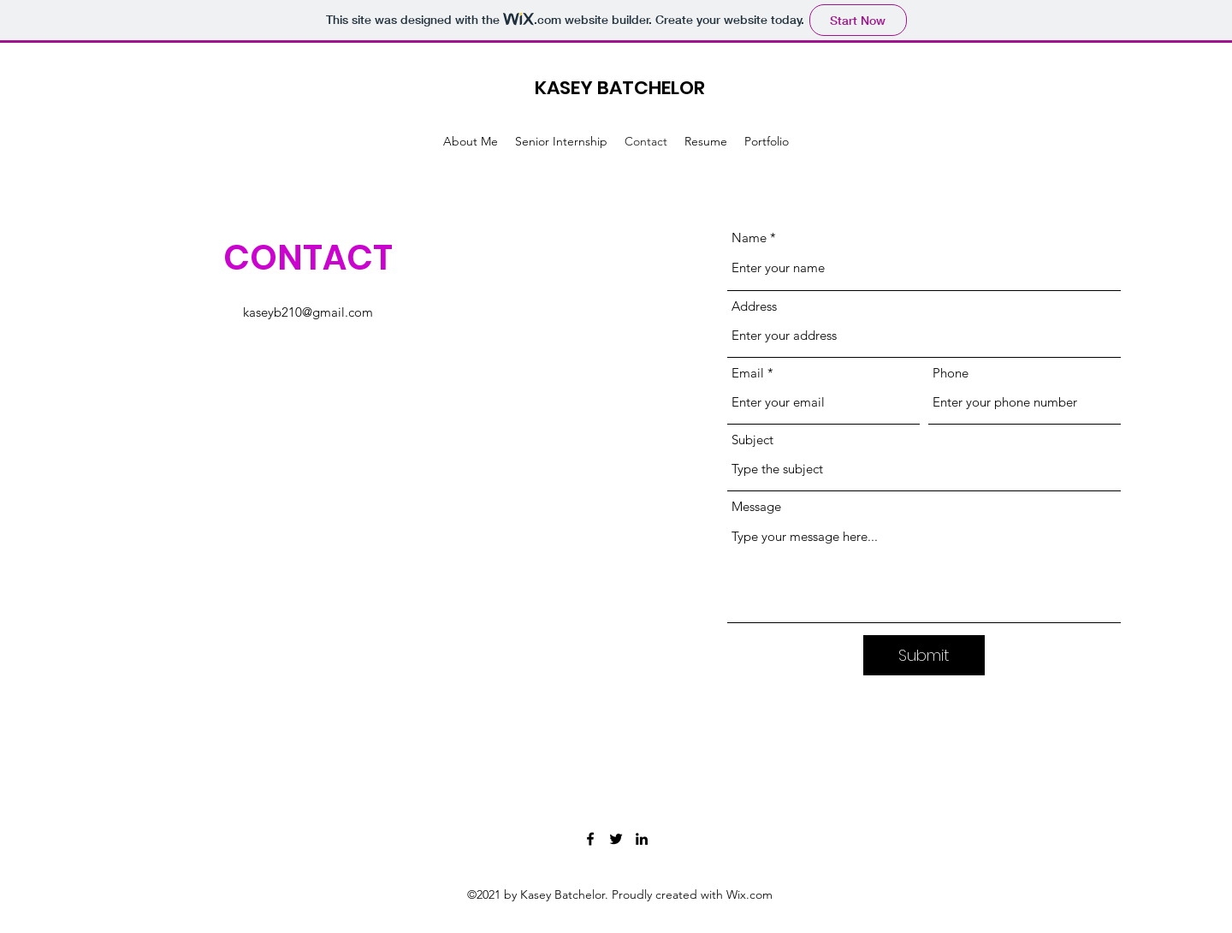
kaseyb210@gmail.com (308, 312)
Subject (752, 439)
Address (754, 306)
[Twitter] (616, 838)
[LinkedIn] (641, 838)
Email (748, 372)
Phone (950, 372)
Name (749, 237)
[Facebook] (590, 838)
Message (756, 506)
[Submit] (924, 655)
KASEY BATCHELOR (620, 87)
